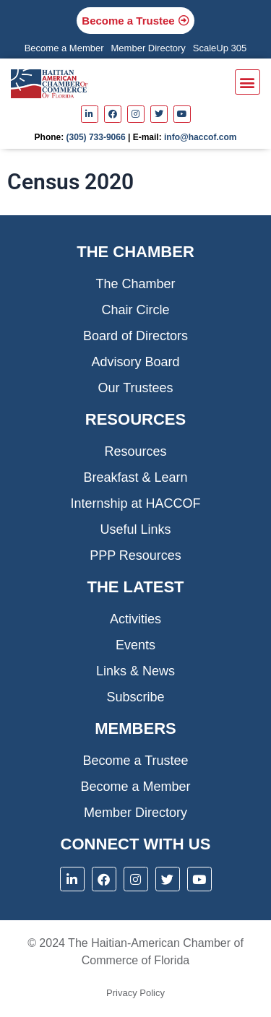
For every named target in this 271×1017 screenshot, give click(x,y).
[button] (247, 82)
